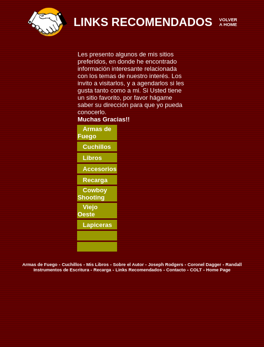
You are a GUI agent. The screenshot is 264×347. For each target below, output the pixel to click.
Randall (233, 264)
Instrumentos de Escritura (61, 269)
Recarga (102, 269)
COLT (196, 269)
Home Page (217, 269)
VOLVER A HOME (228, 22)
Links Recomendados (139, 269)
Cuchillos (72, 264)
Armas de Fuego (39, 264)
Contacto (175, 269)
